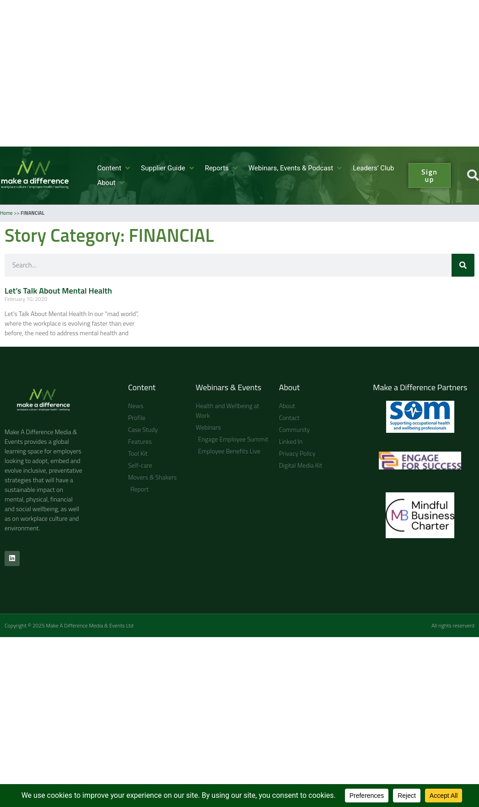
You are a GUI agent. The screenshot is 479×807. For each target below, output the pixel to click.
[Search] (463, 265)
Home (6, 213)
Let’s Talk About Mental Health (58, 290)
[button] (114, 168)
